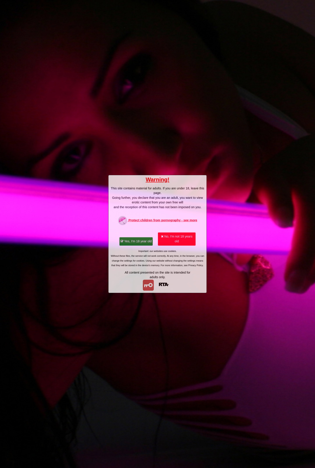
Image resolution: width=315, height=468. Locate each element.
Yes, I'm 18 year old (136, 241)
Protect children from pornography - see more (157, 220)
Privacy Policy (195, 265)
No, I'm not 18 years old (176, 239)
